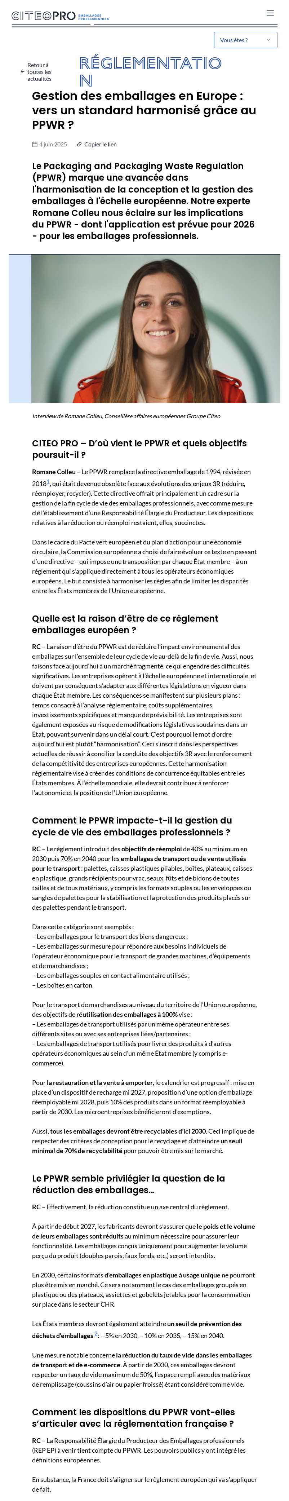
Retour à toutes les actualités (39, 71)
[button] (98, 144)
